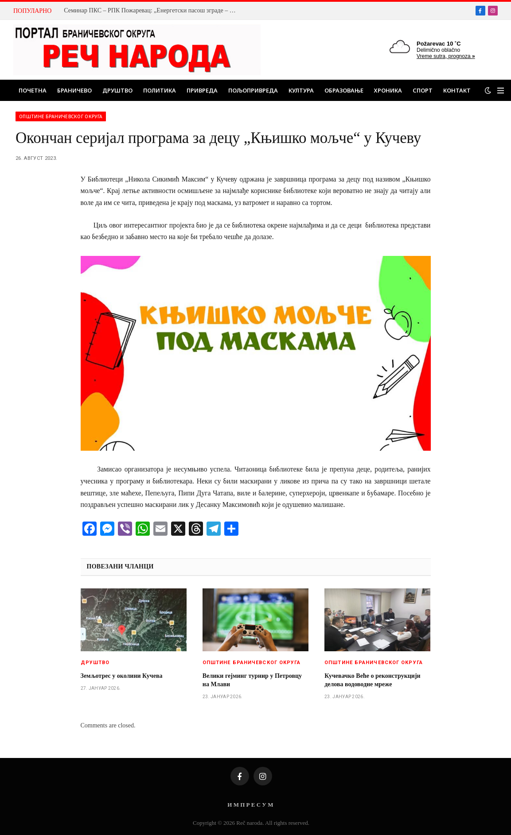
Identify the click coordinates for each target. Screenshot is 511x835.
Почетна (33, 90)
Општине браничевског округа (60, 116)
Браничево (74, 90)
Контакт (457, 90)
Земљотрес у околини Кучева (122, 676)
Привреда (202, 90)
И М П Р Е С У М (250, 804)
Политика (159, 90)
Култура (301, 90)
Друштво (117, 90)
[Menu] (500, 91)
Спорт (423, 90)
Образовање (343, 90)
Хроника (388, 90)
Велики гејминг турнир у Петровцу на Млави (252, 680)
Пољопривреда (253, 90)
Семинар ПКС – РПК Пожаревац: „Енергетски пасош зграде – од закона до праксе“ (152, 10)
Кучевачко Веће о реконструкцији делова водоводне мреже (372, 680)
